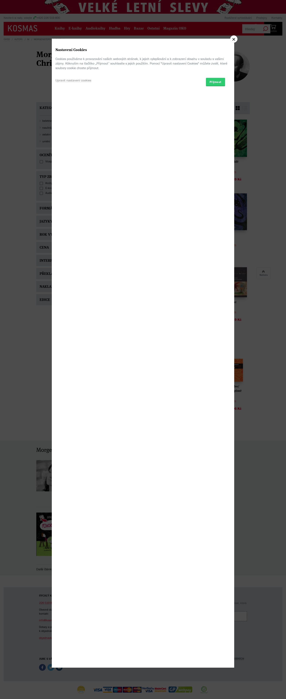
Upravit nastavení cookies (73, 369)
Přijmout (215, 371)
